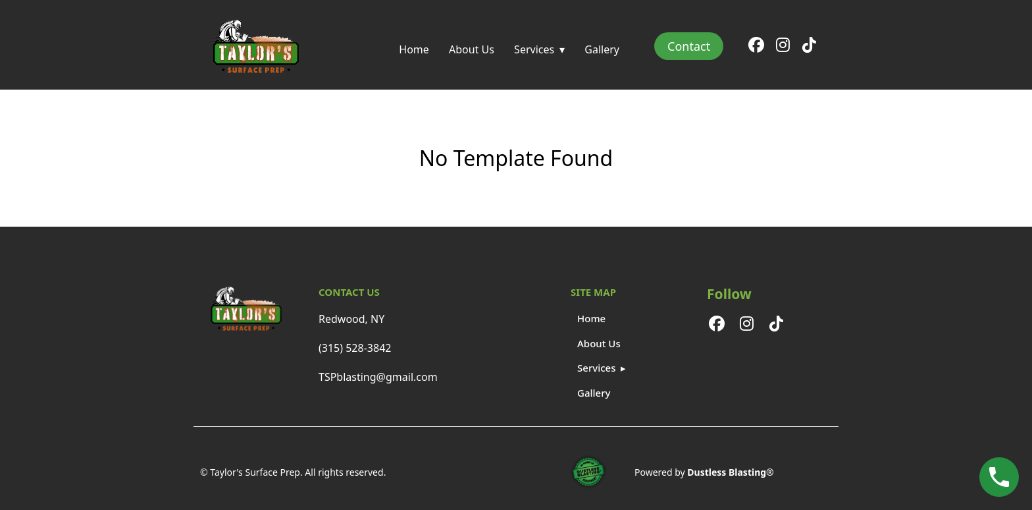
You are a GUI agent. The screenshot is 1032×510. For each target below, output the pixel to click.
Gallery (601, 49)
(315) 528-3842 (355, 348)
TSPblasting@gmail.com (378, 377)
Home (414, 49)
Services (534, 49)
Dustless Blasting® (730, 472)
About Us (471, 49)
